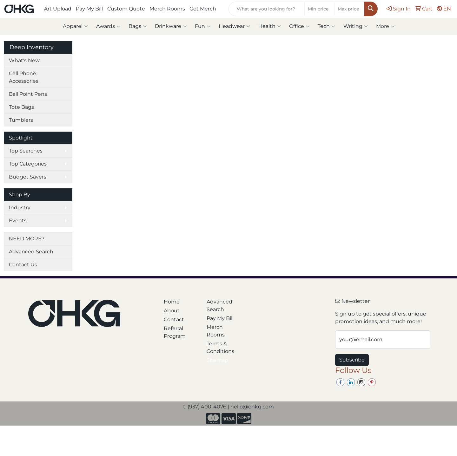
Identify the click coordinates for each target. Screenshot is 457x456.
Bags (138, 26)
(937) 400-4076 (207, 407)
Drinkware (171, 26)
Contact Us (23, 265)
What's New (24, 60)
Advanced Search (31, 252)
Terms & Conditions (220, 347)
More (385, 26)
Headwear (234, 26)
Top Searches (26, 151)
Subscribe (352, 360)
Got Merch (202, 9)
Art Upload (57, 9)
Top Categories (28, 164)
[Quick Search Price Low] (319, 9)
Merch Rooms (167, 9)
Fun (202, 26)
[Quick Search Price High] (349, 9)
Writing (355, 26)
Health (269, 26)
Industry (19, 208)
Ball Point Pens (28, 94)
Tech (326, 26)
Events (18, 221)
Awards (108, 26)
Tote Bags (21, 107)
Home (172, 302)
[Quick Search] (266, 9)
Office (299, 26)
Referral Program (175, 332)
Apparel (75, 26)
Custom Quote (126, 9)
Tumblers (21, 120)
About (172, 311)
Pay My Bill (89, 9)
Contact (174, 319)
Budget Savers (27, 177)
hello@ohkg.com (252, 407)
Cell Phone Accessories (23, 77)
